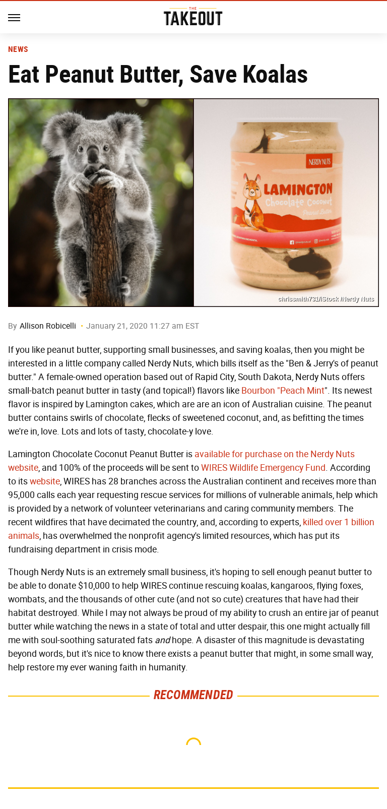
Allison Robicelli (48, 326)
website (45, 481)
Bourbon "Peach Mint (283, 390)
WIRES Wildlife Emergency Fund (263, 467)
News (18, 49)
